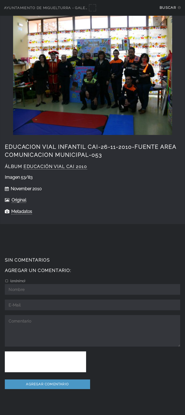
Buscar (168, 8)
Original (18, 200)
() (17, 281)
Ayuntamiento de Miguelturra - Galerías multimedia (62, 8)
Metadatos (21, 211)
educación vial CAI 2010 (55, 166)
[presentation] (45, 361)
